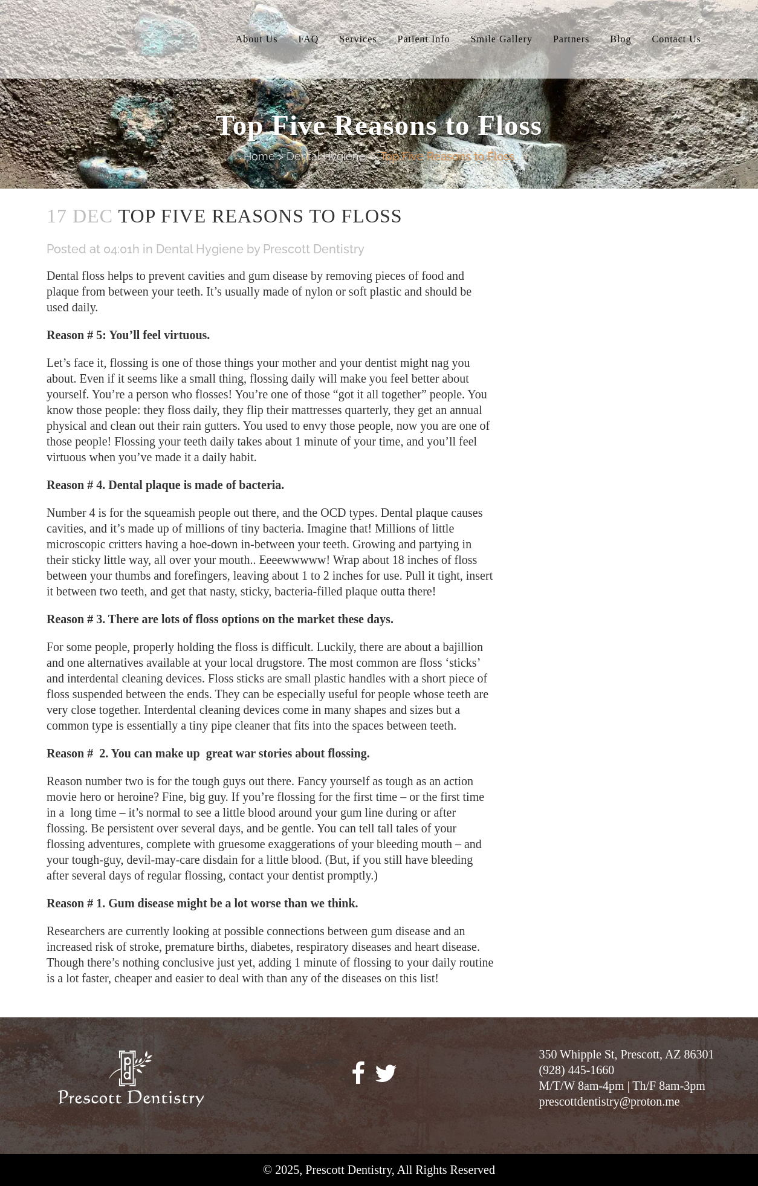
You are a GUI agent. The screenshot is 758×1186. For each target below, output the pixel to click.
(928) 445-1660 (576, 1070)
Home (259, 156)
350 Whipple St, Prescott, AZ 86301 (626, 1054)
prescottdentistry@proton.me (609, 1101)
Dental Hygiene (326, 156)
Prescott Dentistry (313, 249)
